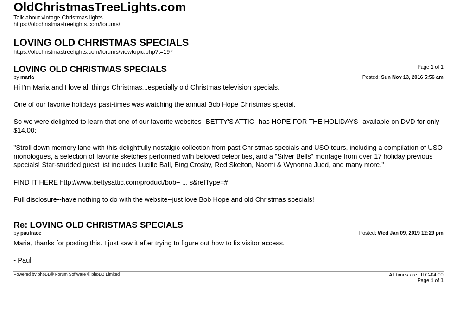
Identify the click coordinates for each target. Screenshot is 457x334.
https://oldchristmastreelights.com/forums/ (66, 24)
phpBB (44, 274)
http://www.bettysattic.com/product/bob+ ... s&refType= (142, 182)
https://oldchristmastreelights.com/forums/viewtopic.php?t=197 (93, 52)
